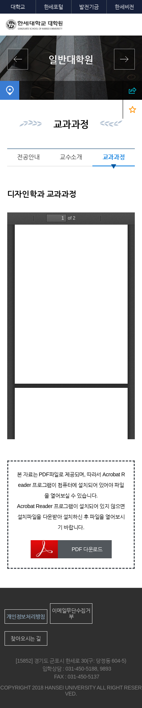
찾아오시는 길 (26, 638)
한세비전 (124, 7)
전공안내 (28, 157)
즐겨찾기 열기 (132, 109)
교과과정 (114, 157)
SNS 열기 (132, 90)
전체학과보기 (19, 59)
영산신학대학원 (122, 59)
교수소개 (71, 157)
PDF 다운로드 (87, 549)
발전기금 (88, 7)
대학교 (18, 7)
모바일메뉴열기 (130, 25)
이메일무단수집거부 (71, 613)
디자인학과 (20, 109)
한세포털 (53, 7)
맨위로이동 (122, 688)
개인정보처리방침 (25, 616)
